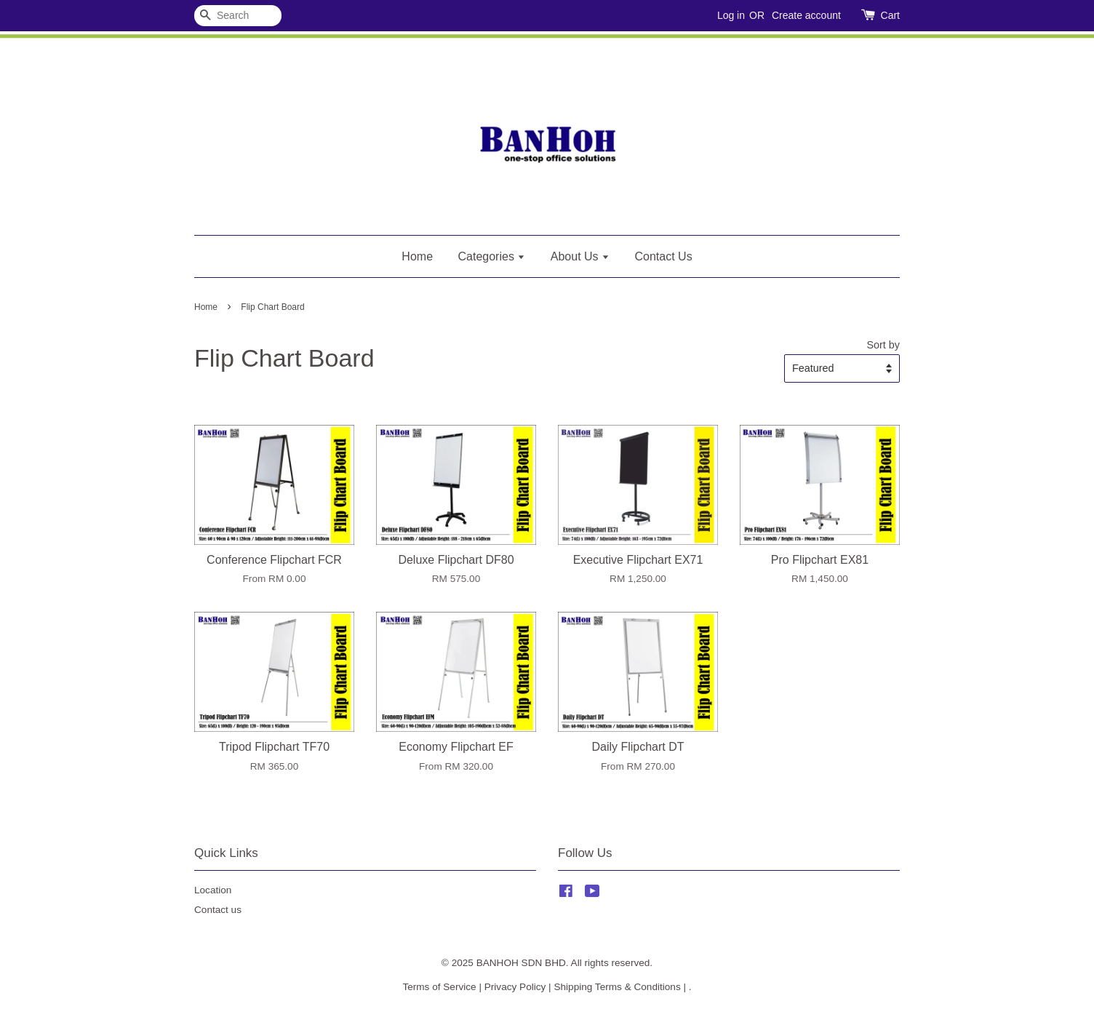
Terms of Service (439, 986)
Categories (492, 256)
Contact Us (663, 256)
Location (212, 890)
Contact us (217, 909)
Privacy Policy (515, 986)
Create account (806, 15)
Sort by (883, 345)
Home (417, 256)
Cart (890, 15)
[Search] (238, 15)
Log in (731, 15)
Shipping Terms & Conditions (617, 986)
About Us (580, 256)
